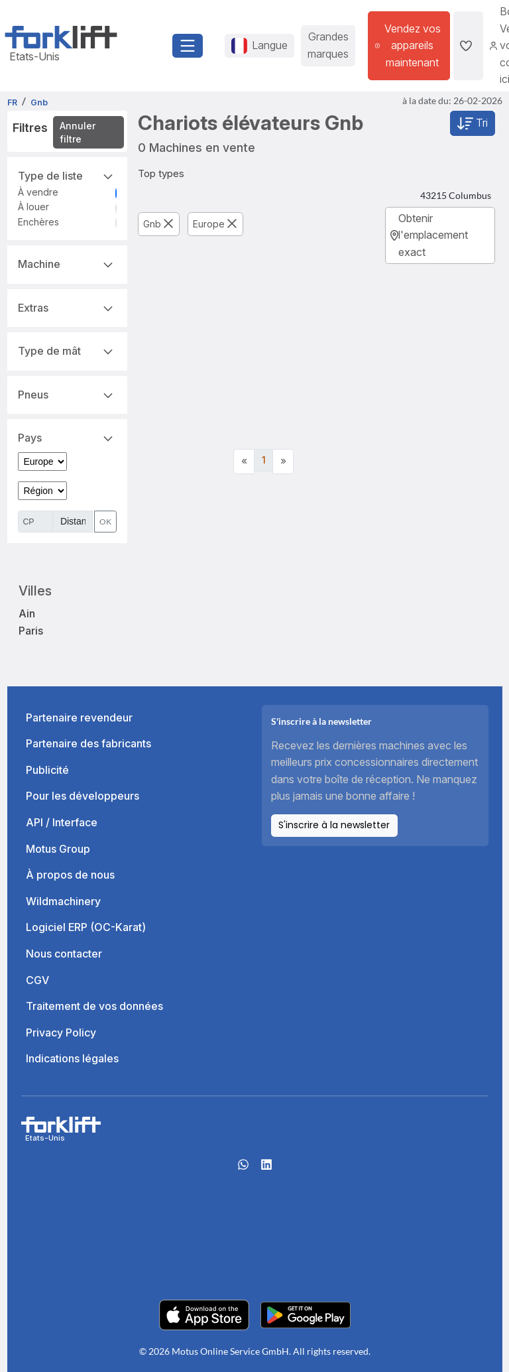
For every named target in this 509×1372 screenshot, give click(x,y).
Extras (67, 307)
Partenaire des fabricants (88, 743)
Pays (67, 437)
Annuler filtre (77, 132)
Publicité (47, 770)
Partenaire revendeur (79, 717)
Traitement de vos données (94, 1006)
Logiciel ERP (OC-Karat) (86, 927)
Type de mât (67, 350)
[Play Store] (305, 1313)
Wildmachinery (63, 901)
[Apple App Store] (204, 1313)
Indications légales (72, 1058)
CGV (37, 980)
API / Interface (61, 822)
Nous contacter (64, 953)
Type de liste (67, 175)
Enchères (38, 221)
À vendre (38, 192)
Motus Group (58, 848)
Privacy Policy (61, 1032)
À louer (33, 206)
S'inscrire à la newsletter (334, 825)
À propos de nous (70, 874)
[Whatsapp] (243, 1168)
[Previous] (243, 461)
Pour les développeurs (82, 795)
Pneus (67, 394)
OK (105, 522)
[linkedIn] (266, 1168)
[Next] (283, 461)
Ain (27, 613)
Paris (31, 630)
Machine (67, 263)
